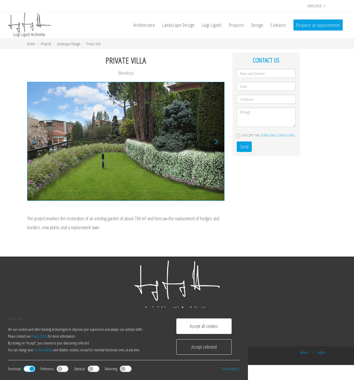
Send (244, 146)
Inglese (321, 352)
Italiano (304, 352)
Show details (231, 368)
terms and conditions (278, 135)
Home (31, 43)
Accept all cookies (204, 326)
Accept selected (204, 346)
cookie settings (43, 349)
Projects (46, 43)
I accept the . (266, 135)
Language (316, 6)
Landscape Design (68, 43)
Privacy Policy (39, 336)
